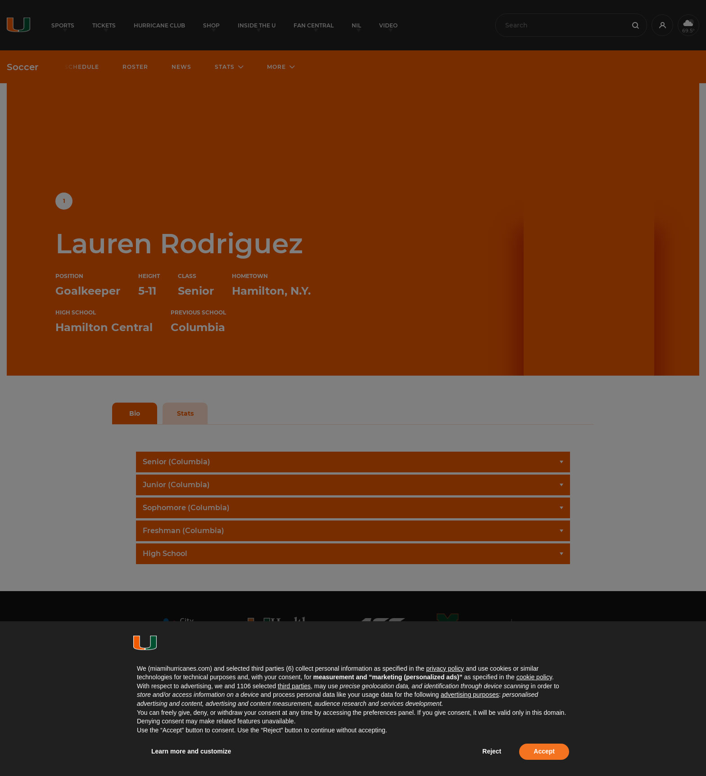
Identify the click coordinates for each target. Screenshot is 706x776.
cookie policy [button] (534, 677)
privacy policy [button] (445, 668)
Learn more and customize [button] (191, 751)
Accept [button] (544, 751)
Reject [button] (491, 751)
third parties (294, 686)
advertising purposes (470, 694)
